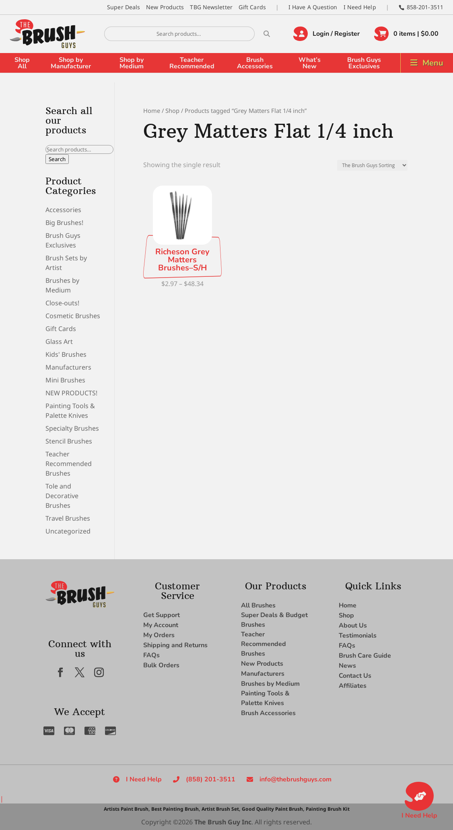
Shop (172, 110)
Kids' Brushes (65, 354)
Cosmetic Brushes (72, 315)
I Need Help (360, 7)
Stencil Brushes (68, 441)
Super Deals (123, 7)
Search (57, 159)
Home (151, 110)
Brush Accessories (255, 63)
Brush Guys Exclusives (364, 63)
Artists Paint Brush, (127, 808)
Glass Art (59, 341)
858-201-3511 (425, 7)
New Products (165, 7)
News (347, 665)
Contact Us (355, 675)
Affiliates (353, 685)
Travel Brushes (67, 518)
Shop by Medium (131, 63)
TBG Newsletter (211, 7)
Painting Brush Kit (328, 808)
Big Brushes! (64, 222)
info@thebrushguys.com (295, 779)
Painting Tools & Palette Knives (265, 698)
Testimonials (358, 635)
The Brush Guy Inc (222, 822)
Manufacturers (68, 367)
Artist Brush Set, (221, 808)
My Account (160, 625)
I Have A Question (313, 7)
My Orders (159, 635)
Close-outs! (62, 302)
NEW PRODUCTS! (71, 392)
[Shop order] (372, 165)
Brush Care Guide (365, 655)
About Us (353, 625)
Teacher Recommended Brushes (68, 464)
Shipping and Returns (175, 645)
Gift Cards (252, 7)
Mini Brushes (65, 380)
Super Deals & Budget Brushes (274, 620)
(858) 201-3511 (210, 779)
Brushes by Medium (270, 683)
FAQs (151, 655)
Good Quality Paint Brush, (273, 808)
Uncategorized (68, 531)
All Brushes (258, 605)
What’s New (310, 63)
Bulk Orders (161, 665)
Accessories (63, 209)
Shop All (22, 63)
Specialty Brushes (72, 428)
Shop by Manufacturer (71, 63)
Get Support (161, 615)
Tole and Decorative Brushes (61, 496)
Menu (432, 62)
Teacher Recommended (191, 63)
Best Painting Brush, (175, 808)
